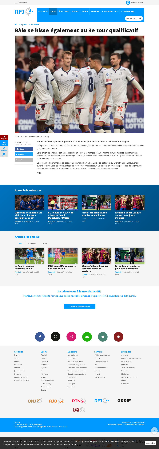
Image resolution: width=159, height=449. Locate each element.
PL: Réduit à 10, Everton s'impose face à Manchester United (60, 215)
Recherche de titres (75, 361)
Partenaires (125, 371)
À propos (124, 355)
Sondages (71, 384)
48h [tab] (20, 244)
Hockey (43, 358)
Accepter (150, 443)
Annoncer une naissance (77, 371)
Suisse (16, 358)
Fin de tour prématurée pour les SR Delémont (94, 214)
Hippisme (44, 374)
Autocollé (71, 380)
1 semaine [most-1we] (32, 244)
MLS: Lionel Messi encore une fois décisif (62, 267)
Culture (17, 368)
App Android (118, 336)
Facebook (40, 336)
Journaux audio (20, 371)
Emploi (97, 374)
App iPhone (103, 336)
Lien (19, 160)
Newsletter (125, 384)
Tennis (43, 377)
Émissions (64, 11)
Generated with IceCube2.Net (134, 424)
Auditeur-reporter (134, 3)
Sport (53, 11)
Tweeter (20, 154)
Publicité (124, 364)
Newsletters (87, 336)
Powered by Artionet (115, 424)
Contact (124, 380)
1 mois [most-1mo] (44, 244)
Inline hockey (46, 384)
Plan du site (63, 427)
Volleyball (44, 364)
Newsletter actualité (21, 380)
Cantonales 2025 (110, 11)
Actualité (43, 11)
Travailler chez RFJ (128, 368)
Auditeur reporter (21, 377)
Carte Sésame (126, 361)
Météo (97, 364)
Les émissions (73, 355)
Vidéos (84, 11)
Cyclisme (44, 368)
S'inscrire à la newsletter (79, 306)
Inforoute (98, 371)
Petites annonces (101, 368)
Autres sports (46, 387)
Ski (42, 371)
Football (35, 24)
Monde (17, 361)
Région (16, 355)
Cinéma (97, 358)
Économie (18, 364)
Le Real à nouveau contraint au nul (24, 267)
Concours (71, 387)
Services (95, 11)
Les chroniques (73, 358)
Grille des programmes (76, 364)
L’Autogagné (72, 377)
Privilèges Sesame (101, 361)
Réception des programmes (131, 358)
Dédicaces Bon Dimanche (77, 368)
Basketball (45, 361)
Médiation (125, 374)
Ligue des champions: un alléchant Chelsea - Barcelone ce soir (28, 215)
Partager (20, 149)
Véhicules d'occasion (102, 355)
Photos (75, 11)
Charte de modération (129, 377)
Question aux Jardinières (77, 374)
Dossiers (17, 374)
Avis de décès (100, 377)
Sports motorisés (47, 380)
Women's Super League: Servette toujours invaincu (128, 215)
